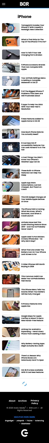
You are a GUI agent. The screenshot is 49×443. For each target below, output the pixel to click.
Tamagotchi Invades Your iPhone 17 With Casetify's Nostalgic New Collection (32, 27)
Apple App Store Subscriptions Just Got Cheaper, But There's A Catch (31, 186)
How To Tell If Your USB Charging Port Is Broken (31, 54)
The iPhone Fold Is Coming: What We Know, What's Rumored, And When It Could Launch (33, 212)
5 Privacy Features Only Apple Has (31, 305)
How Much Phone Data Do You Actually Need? (32, 133)
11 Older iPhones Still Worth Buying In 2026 (33, 265)
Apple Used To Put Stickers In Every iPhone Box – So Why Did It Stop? (32, 239)
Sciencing (39, 421)
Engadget (9, 421)
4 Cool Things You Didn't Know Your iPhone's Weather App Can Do (31, 159)
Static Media (19, 408)
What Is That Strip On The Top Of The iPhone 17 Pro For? (33, 41)
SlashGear (25, 424)
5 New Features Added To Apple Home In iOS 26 (32, 120)
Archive (22, 400)
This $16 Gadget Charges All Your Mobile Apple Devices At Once (33, 199)
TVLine (29, 421)
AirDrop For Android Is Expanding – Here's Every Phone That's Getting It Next (33, 331)
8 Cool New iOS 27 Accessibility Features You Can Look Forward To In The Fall (33, 146)
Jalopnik (20, 421)
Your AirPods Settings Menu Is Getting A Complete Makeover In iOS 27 (33, 80)
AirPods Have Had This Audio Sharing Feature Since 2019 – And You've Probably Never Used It (33, 225)
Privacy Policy (35, 402)
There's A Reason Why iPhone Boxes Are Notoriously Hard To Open (32, 358)
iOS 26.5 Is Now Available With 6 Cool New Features (32, 371)
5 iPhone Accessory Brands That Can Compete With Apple (33, 67)
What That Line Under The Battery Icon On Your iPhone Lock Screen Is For (33, 252)
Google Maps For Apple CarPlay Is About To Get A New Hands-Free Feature (32, 318)
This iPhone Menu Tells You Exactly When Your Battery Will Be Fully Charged (33, 292)
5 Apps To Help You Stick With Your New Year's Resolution (32, 107)
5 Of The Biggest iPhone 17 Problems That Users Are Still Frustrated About (32, 93)
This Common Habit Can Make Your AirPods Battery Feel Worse (33, 278)
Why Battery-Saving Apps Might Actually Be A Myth (32, 345)
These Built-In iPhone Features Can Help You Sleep (31, 173)
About (12, 400)
